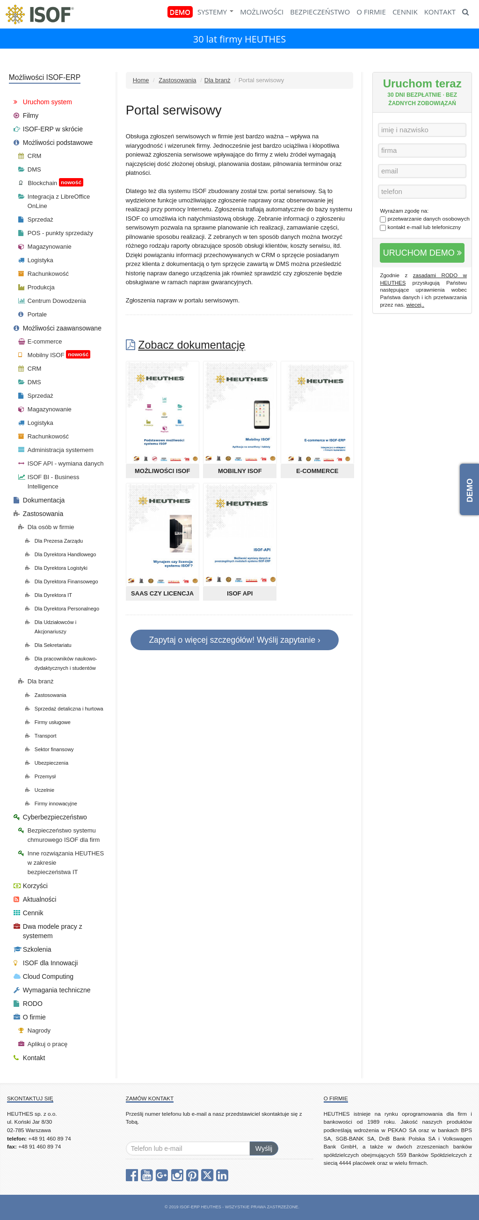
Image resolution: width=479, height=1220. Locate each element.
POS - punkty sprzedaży (55, 233)
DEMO (180, 11)
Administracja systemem (56, 449)
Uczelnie (39, 790)
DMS (29, 169)
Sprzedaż (35, 219)
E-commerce (317, 470)
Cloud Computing (43, 976)
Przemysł (40, 776)
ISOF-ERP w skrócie (48, 129)
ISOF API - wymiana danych (61, 463)
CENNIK (405, 11)
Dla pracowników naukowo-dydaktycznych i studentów (61, 663)
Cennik (29, 913)
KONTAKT (440, 11)
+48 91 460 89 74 (49, 1138)
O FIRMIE (371, 11)
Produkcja (36, 287)
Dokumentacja (39, 500)
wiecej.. (415, 305)
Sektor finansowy (49, 749)
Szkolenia (32, 949)
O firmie (30, 1017)
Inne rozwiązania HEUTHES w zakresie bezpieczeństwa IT (61, 863)
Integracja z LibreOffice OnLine (54, 201)
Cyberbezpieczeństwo (50, 817)
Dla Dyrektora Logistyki (56, 568)
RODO (28, 1003)
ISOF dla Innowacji (46, 963)
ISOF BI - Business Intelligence (49, 482)
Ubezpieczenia (46, 763)
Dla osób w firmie (46, 527)
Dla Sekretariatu (48, 645)
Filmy (26, 115)
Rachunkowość (43, 273)
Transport (41, 736)
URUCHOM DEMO (422, 253)
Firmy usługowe (48, 722)
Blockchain (50, 182)
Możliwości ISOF (162, 470)
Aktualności (35, 899)
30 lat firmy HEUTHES (239, 39)
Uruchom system (43, 102)
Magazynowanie (45, 246)
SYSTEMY (215, 11)
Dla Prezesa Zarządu (54, 541)
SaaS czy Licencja (162, 593)
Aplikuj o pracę (42, 1044)
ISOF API (240, 593)
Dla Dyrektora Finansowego (61, 581)
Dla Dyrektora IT (48, 595)
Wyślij (263, 1148)
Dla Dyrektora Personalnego (62, 608)
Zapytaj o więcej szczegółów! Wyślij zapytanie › (234, 640)
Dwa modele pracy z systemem (48, 931)
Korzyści (31, 886)
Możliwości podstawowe (53, 142)
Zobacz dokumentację (191, 345)
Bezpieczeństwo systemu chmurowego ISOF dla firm (59, 835)
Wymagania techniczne (52, 990)
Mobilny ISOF (240, 470)
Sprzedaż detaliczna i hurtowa (64, 708)
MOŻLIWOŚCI (261, 11)
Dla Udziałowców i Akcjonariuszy (50, 626)
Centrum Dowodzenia (52, 300)
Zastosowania (177, 80)
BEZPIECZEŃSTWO (320, 11)
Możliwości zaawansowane (58, 328)
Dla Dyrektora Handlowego (60, 554)
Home (141, 80)
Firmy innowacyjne (51, 803)
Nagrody (34, 1030)
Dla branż (217, 80)
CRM (30, 155)
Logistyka (35, 260)
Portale (32, 314)
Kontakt (29, 1058)
